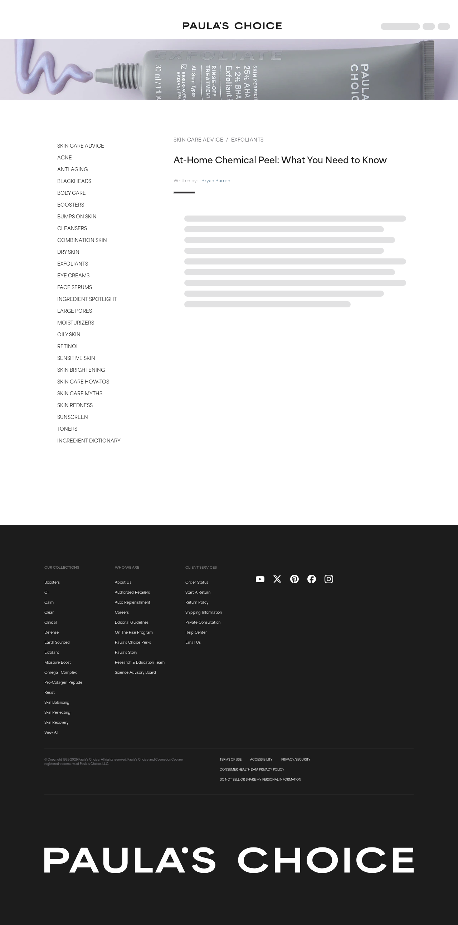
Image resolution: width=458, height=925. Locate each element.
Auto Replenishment (132, 602)
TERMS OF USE (231, 759)
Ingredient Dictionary (89, 440)
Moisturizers (75, 322)
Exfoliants (72, 263)
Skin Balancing (56, 702)
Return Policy (196, 602)
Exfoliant (51, 652)
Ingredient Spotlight (87, 298)
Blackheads (74, 180)
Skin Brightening (81, 369)
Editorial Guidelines (131, 622)
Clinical (50, 622)
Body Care (71, 192)
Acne (64, 157)
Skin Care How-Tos (83, 381)
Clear (49, 612)
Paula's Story (126, 652)
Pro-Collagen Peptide (63, 682)
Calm (49, 602)
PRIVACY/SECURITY (296, 759)
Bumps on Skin (77, 216)
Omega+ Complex (60, 672)
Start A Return (197, 592)
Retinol (68, 346)
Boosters (70, 204)
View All (51, 732)
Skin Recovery (56, 722)
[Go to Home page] (232, 26)
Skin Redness (75, 405)
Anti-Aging (72, 169)
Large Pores (74, 310)
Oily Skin (69, 334)
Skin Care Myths (79, 393)
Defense (51, 632)
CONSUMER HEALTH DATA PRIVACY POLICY (252, 769)
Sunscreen (72, 416)
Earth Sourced (57, 642)
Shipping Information (203, 612)
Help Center (196, 632)
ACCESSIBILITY (261, 759)
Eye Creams (73, 275)
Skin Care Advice (80, 145)
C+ (46, 592)
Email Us (193, 642)
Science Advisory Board (135, 672)
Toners (67, 428)
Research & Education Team (140, 662)
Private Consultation (202, 622)
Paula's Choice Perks (133, 642)
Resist (49, 692)
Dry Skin (68, 251)
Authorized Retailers (132, 592)
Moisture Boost (57, 662)
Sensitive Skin (76, 357)
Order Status (196, 582)
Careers (122, 612)
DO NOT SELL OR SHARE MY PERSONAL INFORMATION (260, 779)
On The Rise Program (134, 632)
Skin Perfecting (57, 712)
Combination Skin (82, 239)
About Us (123, 582)
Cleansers (72, 228)
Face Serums (74, 287)
